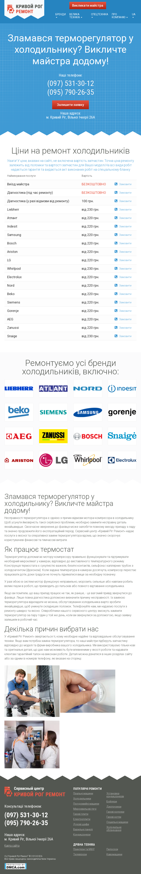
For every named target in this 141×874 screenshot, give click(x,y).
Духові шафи (81, 824)
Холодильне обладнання (114, 829)
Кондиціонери (82, 834)
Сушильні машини (117, 822)
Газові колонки (115, 811)
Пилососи (112, 849)
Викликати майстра (87, 5)
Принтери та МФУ (84, 849)
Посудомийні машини (86, 803)
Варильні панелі (83, 829)
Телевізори (80, 854)
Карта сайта (11, 845)
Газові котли (113, 816)
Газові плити (80, 814)
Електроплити (81, 819)
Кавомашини (114, 854)
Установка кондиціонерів (115, 795)
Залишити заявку (70, 105)
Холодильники (82, 798)
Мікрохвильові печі (84, 808)
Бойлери (111, 801)
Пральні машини (83, 793)
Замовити (123, 184)
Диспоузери (113, 806)
